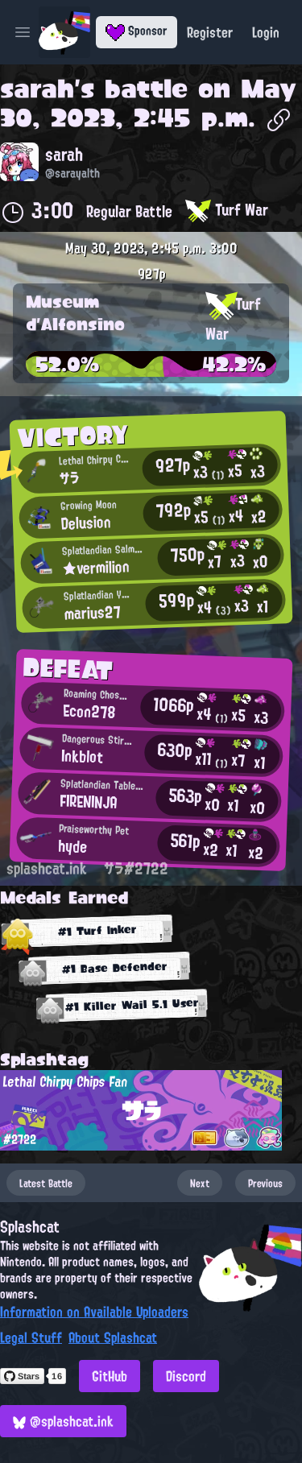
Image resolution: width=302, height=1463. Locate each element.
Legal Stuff (31, 1337)
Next (199, 1182)
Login (265, 32)
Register (210, 32)
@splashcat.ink (63, 1421)
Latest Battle (45, 1182)
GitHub (109, 1376)
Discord (186, 1376)
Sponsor (136, 30)
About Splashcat (112, 1337)
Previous (265, 1182)
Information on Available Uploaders (94, 1311)
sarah (37, 88)
